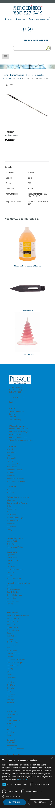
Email (11, 402)
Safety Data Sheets (15, 755)
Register (20, 19)
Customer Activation (39, 19)
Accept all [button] (14, 802)
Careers (12, 414)
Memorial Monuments (17, 437)
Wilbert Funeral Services (18, 429)
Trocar (18, 78)
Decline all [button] (40, 802)
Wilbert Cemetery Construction (21, 440)
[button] (27, 796)
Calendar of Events (16, 411)
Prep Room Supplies (35, 75)
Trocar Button (28, 354)
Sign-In (8, 19)
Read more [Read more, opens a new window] (22, 779)
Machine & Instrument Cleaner (27, 266)
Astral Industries (15, 434)
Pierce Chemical (17, 75)
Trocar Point (27, 310)
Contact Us (13, 417)
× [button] (52, 759)
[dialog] (27, 781)
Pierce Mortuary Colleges (19, 431)
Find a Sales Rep (15, 419)
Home (5, 75)
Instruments (8, 78)
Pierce (12, 408)
